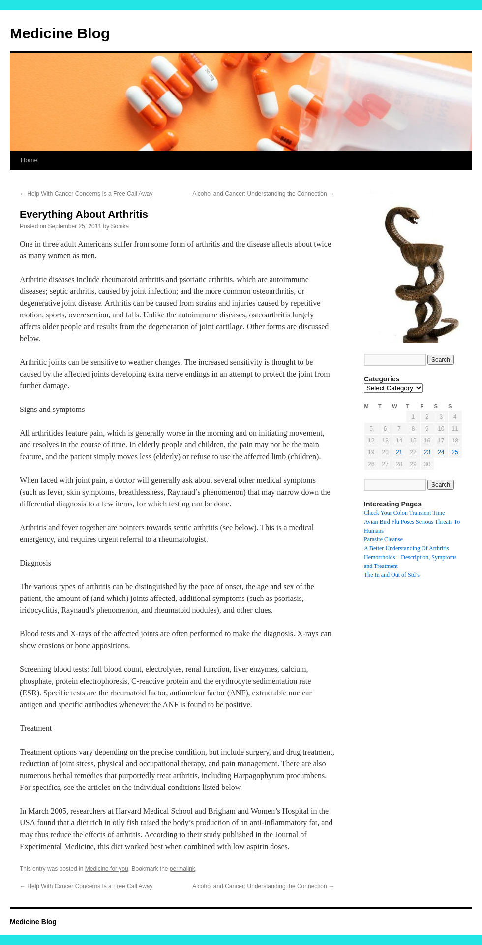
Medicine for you (106, 868)
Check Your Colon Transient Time (404, 512)
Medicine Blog (60, 33)
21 (399, 452)
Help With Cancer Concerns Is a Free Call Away (86, 193)
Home (29, 160)
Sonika (120, 226)
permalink (182, 868)
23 (427, 452)
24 (441, 452)
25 (455, 452)
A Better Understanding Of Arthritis (406, 548)
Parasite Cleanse (383, 539)
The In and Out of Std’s (392, 574)
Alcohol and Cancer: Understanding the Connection (263, 193)
